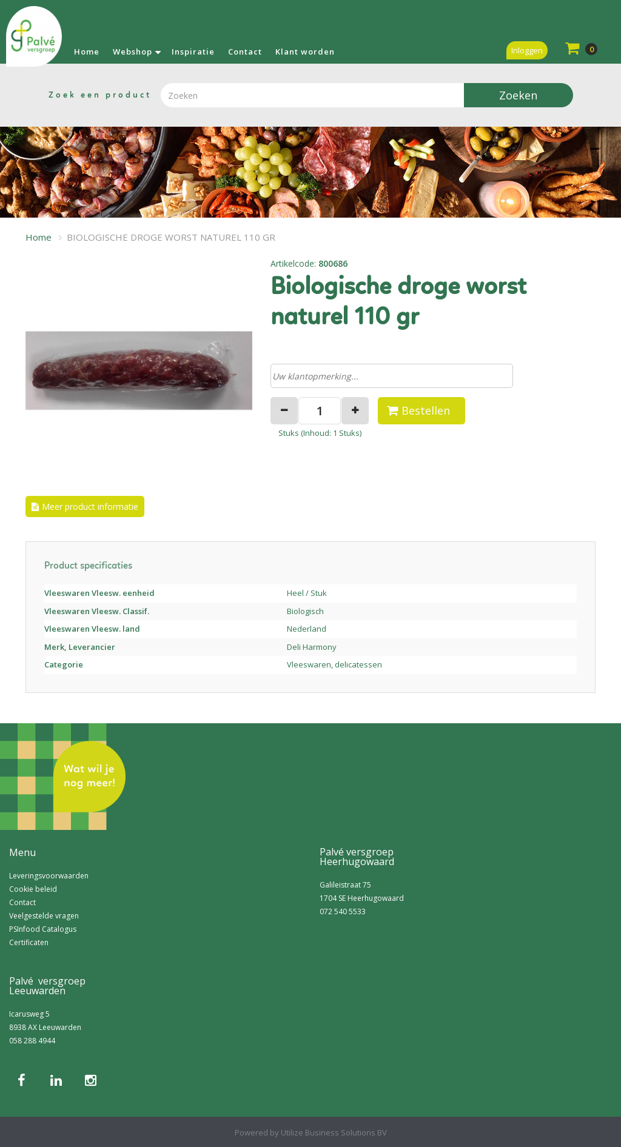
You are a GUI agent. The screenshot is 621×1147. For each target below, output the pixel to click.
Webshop (132, 51)
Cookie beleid (33, 889)
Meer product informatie (90, 506)
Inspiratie (193, 51)
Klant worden (305, 51)
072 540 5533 (343, 911)
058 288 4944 (32, 1040)
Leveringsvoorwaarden (49, 876)
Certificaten (29, 942)
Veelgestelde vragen (44, 916)
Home (86, 51)
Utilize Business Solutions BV (334, 1132)
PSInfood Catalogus (42, 929)
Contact (245, 51)
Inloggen (527, 50)
